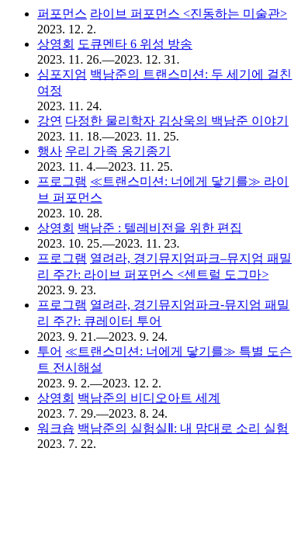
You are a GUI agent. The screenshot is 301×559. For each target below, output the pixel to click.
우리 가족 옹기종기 (118, 151)
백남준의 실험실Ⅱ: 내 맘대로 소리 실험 (183, 428)
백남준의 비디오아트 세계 (149, 397)
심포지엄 (62, 74)
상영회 (55, 43)
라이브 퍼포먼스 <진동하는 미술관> (188, 13)
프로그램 (62, 181)
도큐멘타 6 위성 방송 (135, 43)
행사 (49, 151)
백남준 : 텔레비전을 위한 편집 (160, 227)
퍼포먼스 (62, 13)
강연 (49, 120)
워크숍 (55, 428)
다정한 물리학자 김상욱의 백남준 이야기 (177, 120)
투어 (49, 351)
